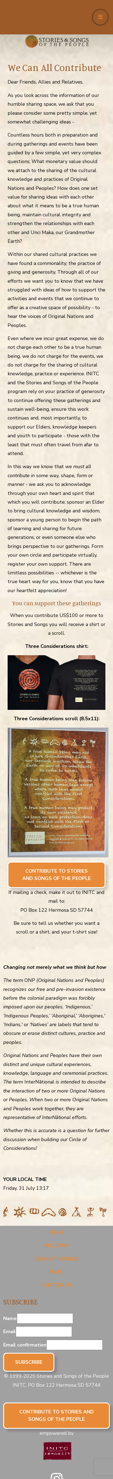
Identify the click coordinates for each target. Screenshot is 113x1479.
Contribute (57, 1285)
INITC (56, 1272)
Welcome (56, 1245)
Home (56, 1232)
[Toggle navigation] (100, 17)
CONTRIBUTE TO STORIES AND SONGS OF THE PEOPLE (56, 875)
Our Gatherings (56, 1259)
